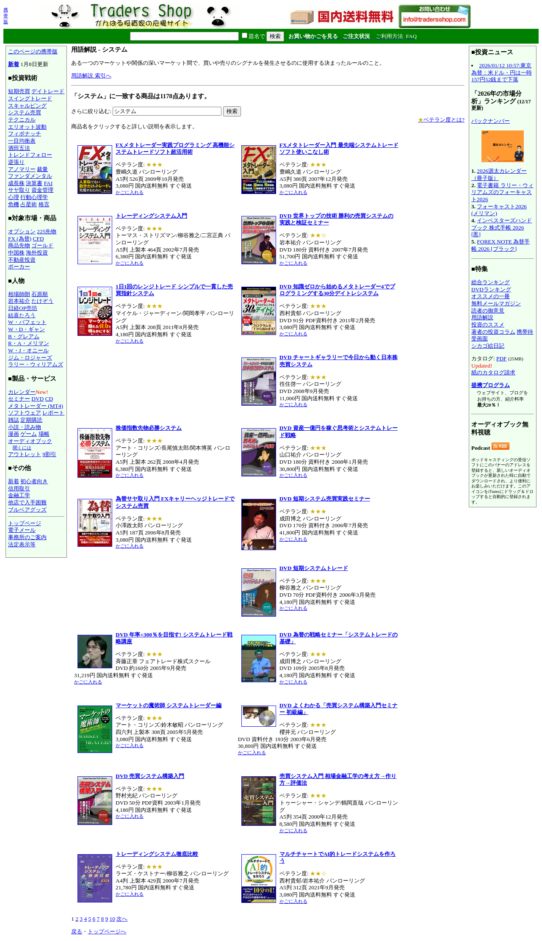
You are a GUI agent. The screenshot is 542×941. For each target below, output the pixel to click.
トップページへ (107, 931)
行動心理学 (34, 197)
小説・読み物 (24, 427)
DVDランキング (491, 289)
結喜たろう (22, 315)
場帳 (44, 434)
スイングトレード (30, 98)
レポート (53, 413)
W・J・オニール (28, 350)
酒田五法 (19, 148)
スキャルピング (27, 105)
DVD (37, 399)
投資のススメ (487, 324)
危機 (13, 204)
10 (112, 919)
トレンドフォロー (30, 155)
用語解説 (482, 317)
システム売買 (24, 112)
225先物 (46, 231)
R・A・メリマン (28, 343)
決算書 (34, 183)
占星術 (28, 204)
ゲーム (28, 434)
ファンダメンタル (30, 176)
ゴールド (42, 245)
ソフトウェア (24, 413)
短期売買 (19, 91)
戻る (76, 931)
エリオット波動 (27, 127)
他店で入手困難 (27, 502)
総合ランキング (490, 282)
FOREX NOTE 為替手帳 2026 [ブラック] (500, 245)
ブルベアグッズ (27, 509)
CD (49, 399)
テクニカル (22, 119)
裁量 (42, 169)
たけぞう (42, 301)
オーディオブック (30, 441)
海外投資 (37, 252)
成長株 (16, 183)
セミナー (19, 399)
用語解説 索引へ (91, 75)
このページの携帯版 (33, 51)
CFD (38, 238)
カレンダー (22, 392)
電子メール (22, 530)
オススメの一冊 (490, 296)
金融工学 (19, 495)
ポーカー (19, 266)
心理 (13, 197)
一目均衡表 (22, 141)
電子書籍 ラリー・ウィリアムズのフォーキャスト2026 (502, 192)
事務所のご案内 (27, 537)
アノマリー (22, 169)
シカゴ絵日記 (487, 346)
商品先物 (19, 245)
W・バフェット (27, 322)
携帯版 (5, 15)
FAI (48, 183)
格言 (44, 204)
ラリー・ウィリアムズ (35, 364)
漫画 (13, 434)
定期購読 (31, 420)
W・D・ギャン (26, 329)
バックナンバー (490, 121)
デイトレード (47, 91)
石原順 (39, 294)
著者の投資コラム (493, 332)
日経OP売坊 (22, 308)
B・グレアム (23, 336)
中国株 (16, 252)
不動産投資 (22, 260)
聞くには (22, 447)
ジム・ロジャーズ (30, 357)
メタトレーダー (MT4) (35, 406)
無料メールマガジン (496, 303)
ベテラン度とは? (441, 119)
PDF (501, 358)
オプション (22, 231)
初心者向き (34, 481)
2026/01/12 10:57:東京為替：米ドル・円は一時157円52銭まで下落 (501, 72)
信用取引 (19, 488)
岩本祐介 (19, 301)
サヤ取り (19, 190)
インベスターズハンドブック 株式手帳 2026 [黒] (501, 227)
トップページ (24, 523)
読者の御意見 (487, 310)
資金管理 (42, 190)
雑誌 (13, 420)
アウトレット (24, 454)
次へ (121, 919)
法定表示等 (22, 544)
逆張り (16, 162)
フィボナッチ (24, 133)
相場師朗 (19, 294)
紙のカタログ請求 (493, 372)
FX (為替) (19, 238)
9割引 (49, 454)
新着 (13, 64)
